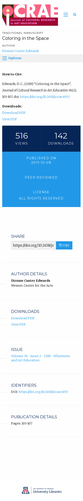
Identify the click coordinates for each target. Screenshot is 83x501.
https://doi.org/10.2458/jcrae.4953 (44, 97)
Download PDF (14, 113)
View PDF (9, 119)
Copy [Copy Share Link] (64, 245)
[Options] (4, 58)
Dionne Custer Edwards (20, 51)
